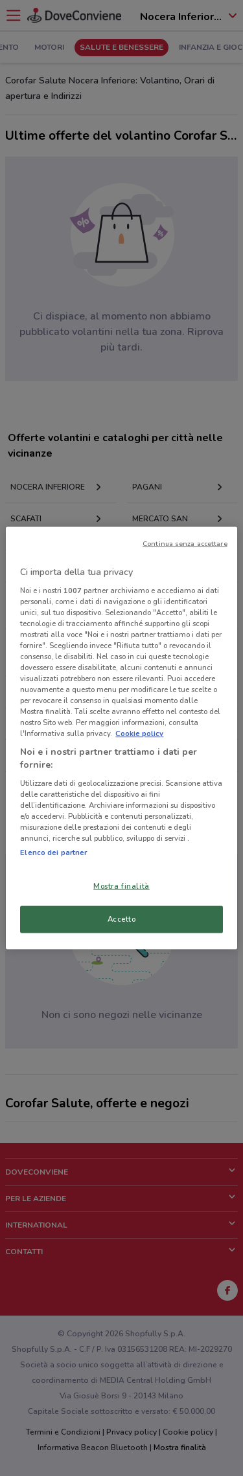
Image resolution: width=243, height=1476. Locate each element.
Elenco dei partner (53, 852)
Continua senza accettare (185, 543)
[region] (121, 738)
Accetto (122, 919)
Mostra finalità (121, 886)
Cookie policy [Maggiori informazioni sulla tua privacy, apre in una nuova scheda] (139, 733)
